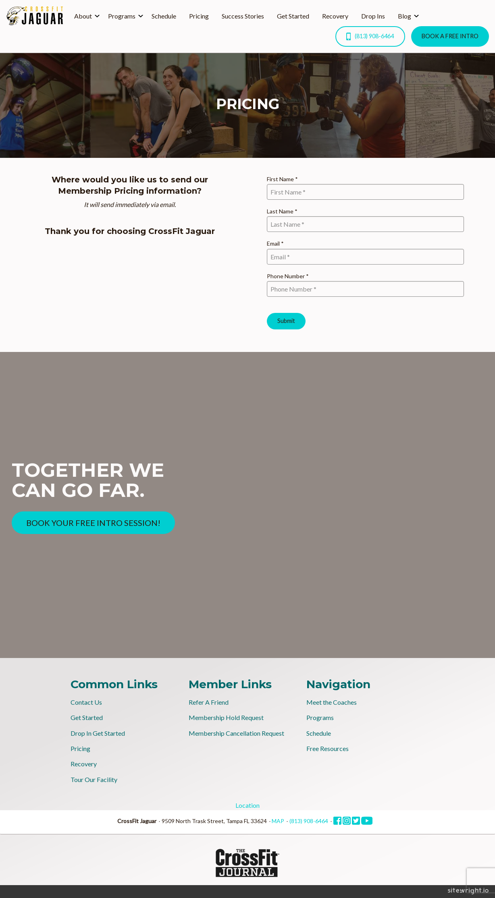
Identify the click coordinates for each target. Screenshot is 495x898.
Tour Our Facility (94, 779)
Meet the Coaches (331, 702)
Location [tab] (247, 805)
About (83, 16)
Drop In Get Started (98, 733)
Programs (121, 16)
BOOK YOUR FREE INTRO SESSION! (93, 523)
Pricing (199, 16)
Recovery (335, 16)
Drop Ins (373, 16)
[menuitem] (85, 16)
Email (275, 243)
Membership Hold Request (226, 717)
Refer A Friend (209, 702)
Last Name (282, 211)
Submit (286, 320)
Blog (404, 16)
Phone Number (288, 276)
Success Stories (243, 16)
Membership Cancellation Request (236, 733)
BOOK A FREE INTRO (450, 36)
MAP (278, 820)
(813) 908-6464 (370, 36)
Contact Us (86, 702)
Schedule (164, 16)
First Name (282, 179)
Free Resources (327, 748)
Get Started (293, 16)
